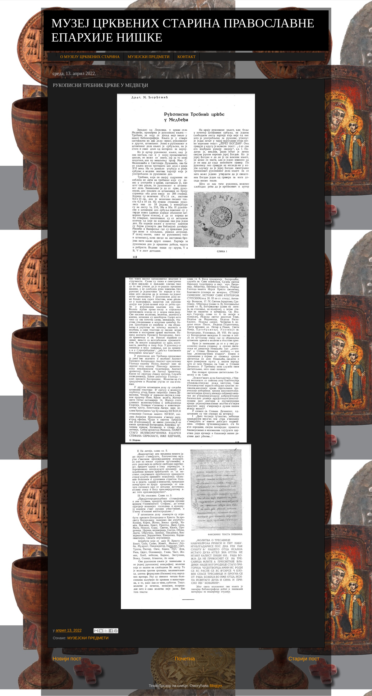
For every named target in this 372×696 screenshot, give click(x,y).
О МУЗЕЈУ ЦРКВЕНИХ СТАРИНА (90, 57)
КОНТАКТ (186, 57)
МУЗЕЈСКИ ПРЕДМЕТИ (148, 57)
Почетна (185, 658)
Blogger (216, 686)
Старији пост (303, 658)
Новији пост (67, 658)
